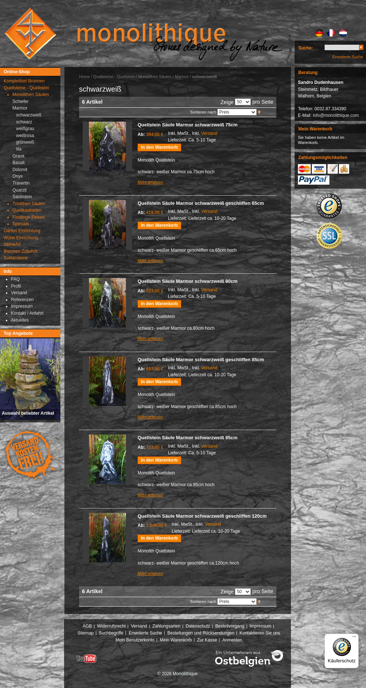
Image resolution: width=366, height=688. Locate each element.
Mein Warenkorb (176, 640)
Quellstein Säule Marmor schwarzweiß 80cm (188, 281)
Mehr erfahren (150, 182)
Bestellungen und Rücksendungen (200, 633)
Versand (209, 133)
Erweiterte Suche (347, 57)
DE (319, 33)
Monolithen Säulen (154, 76)
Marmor (182, 76)
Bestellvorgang (229, 626)
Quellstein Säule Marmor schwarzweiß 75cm (188, 124)
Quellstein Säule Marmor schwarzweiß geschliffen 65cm (201, 203)
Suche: (305, 48)
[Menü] (354, 638)
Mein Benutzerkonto (134, 640)
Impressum (260, 626)
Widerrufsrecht (111, 626)
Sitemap (86, 633)
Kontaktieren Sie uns (260, 633)
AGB (87, 626)
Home (84, 76)
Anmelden (232, 640)
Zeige (227, 102)
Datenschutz (198, 626)
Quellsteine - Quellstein (114, 76)
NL (343, 33)
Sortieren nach (203, 112)
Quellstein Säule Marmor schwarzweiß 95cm (188, 437)
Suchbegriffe (111, 633)
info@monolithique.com (336, 115)
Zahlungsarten (166, 626)
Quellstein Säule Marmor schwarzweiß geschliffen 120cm (202, 516)
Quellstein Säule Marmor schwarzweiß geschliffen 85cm (201, 359)
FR (331, 33)
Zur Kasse (207, 640)
